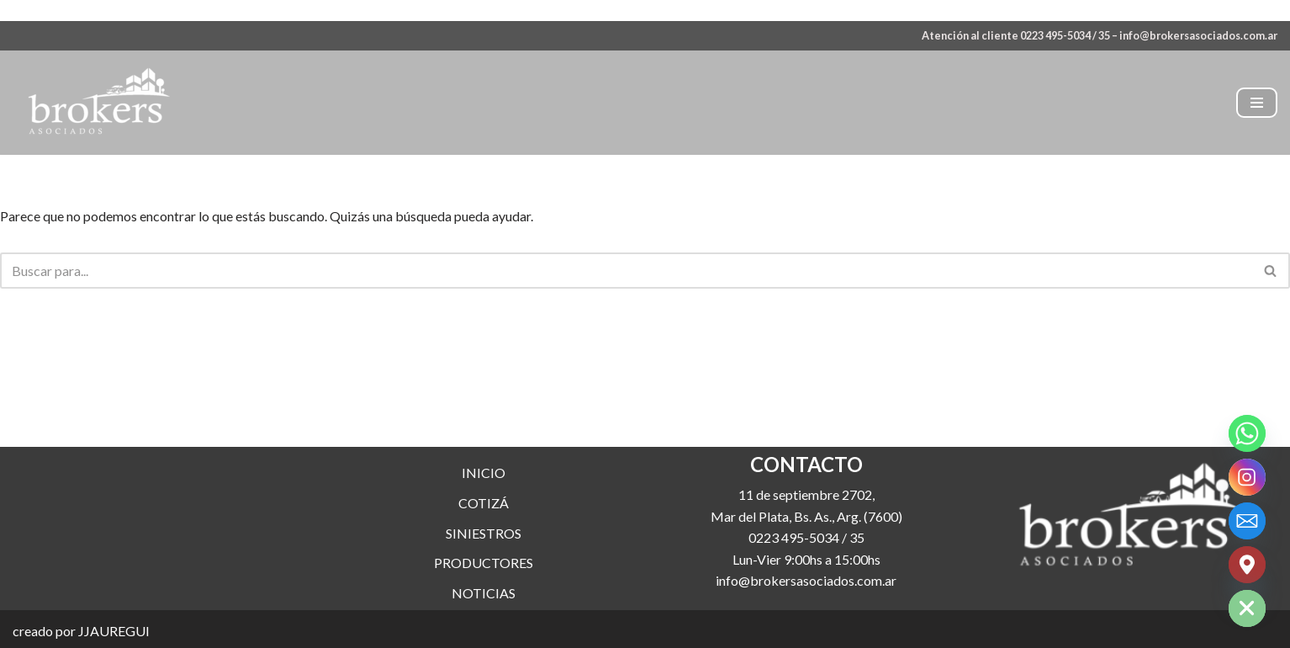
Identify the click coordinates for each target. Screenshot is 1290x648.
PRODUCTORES (483, 579)
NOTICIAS (483, 610)
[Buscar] (626, 270)
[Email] (1247, 520)
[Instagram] (1247, 477)
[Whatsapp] (1247, 433)
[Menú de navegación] (1256, 103)
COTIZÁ (483, 520)
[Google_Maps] (1247, 564)
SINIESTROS (483, 550)
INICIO (483, 489)
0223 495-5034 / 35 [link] (806, 554)
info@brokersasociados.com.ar (1198, 35)
